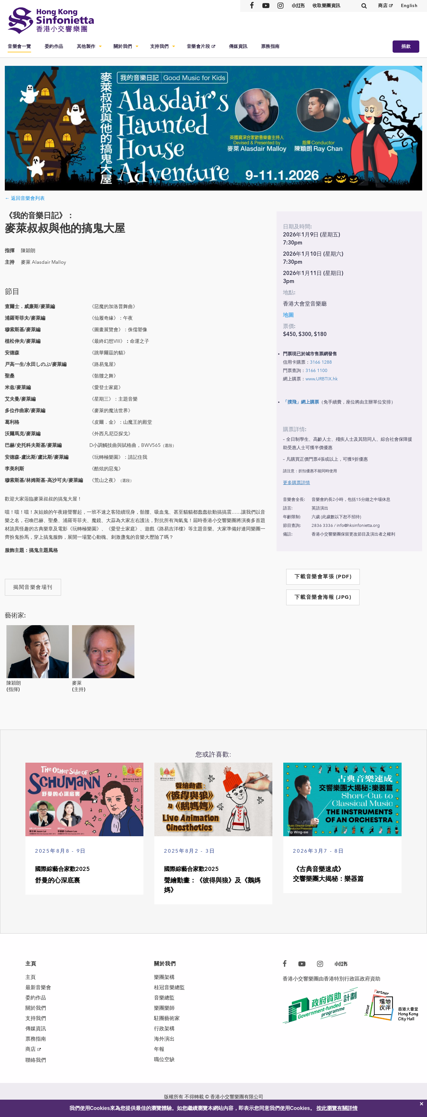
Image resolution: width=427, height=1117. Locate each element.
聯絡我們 (35, 1060)
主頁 (30, 977)
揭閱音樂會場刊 (33, 587)
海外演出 (164, 1039)
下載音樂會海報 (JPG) (323, 597)
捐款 (406, 46)
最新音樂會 (38, 987)
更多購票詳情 (296, 482)
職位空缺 (164, 1059)
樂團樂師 (164, 1008)
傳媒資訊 (238, 46)
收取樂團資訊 (327, 5)
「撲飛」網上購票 (301, 402)
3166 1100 (316, 370)
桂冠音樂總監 (169, 987)
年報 (159, 1049)
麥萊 (77, 683)
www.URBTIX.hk (321, 379)
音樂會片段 (198, 46)
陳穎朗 (13, 683)
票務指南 (270, 46)
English (409, 5)
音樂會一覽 (19, 46)
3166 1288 (321, 362)
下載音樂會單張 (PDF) (323, 576)
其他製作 (86, 46)
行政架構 (164, 1028)
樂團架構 (164, 977)
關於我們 (123, 46)
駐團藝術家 (167, 1018)
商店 (382, 5)
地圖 (288, 315)
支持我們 (159, 46)
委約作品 (54, 46)
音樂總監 (164, 998)
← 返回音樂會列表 (25, 198)
